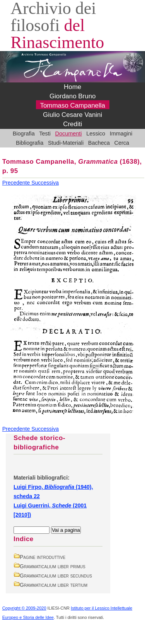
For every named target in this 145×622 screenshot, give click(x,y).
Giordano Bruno (72, 96)
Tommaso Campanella (72, 105)
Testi (45, 133)
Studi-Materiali (66, 143)
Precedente (17, 183)
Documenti (68, 133)
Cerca (122, 143)
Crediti (72, 124)
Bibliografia (29, 143)
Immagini (121, 133)
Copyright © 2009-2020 (24, 608)
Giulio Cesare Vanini (72, 114)
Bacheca (99, 143)
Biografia (24, 133)
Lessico (95, 133)
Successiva (45, 183)
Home (72, 87)
